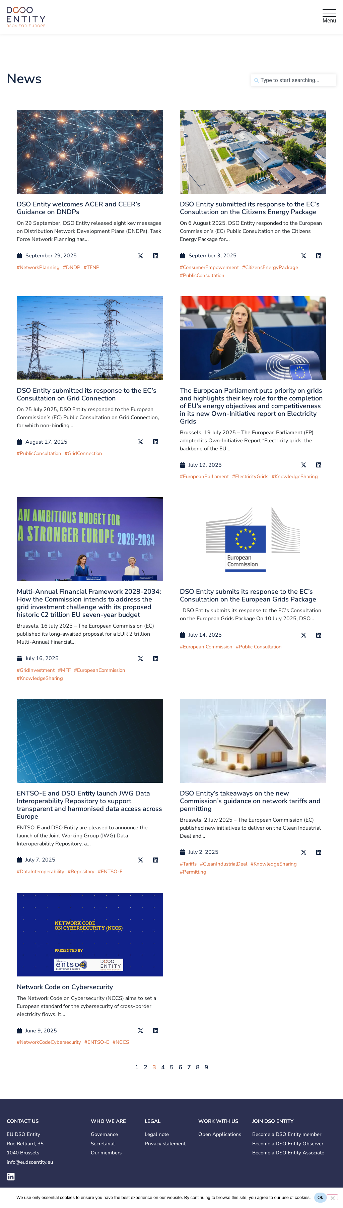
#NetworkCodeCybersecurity (49, 1042)
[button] (140, 255)
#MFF (64, 670)
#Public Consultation (259, 646)
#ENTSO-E (110, 871)
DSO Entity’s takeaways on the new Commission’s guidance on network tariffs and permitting (250, 801)
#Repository (81, 871)
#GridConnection (83, 453)
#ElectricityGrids (250, 476)
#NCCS (121, 1042)
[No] (332, 1197)
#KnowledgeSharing (295, 476)
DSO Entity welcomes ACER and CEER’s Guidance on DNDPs (78, 208)
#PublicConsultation (202, 275)
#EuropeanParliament (204, 476)
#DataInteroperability (40, 871)
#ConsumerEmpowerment (209, 267)
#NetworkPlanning (38, 267)
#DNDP (71, 267)
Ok (320, 1197)
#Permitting (193, 872)
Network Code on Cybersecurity (65, 987)
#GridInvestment (36, 670)
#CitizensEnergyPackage (270, 267)
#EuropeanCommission (99, 670)
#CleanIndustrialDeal (223, 864)
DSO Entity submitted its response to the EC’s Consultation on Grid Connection (86, 394)
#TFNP (91, 267)
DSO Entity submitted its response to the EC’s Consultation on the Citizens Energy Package (250, 208)
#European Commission (206, 646)
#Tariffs (188, 864)
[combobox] (293, 80)
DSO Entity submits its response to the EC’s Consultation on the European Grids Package (248, 595)
